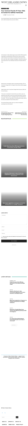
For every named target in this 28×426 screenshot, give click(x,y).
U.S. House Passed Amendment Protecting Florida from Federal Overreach (17, 319)
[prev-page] (2, 208)
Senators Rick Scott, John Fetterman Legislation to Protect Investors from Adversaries (14, 174)
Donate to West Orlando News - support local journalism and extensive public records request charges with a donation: (14, 357)
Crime (7, 8)
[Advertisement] (14, 37)
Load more (14, 325)
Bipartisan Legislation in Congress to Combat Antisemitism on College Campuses (14, 203)
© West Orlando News (6, 408)
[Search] (17, 417)
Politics (11, 317)
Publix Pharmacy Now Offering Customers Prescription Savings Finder (14, 146)
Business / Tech (13, 280)
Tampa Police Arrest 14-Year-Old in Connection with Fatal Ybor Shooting (21, 113)
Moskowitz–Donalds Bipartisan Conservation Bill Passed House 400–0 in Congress (18, 310)
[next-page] (4, 208)
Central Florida (3, 8)
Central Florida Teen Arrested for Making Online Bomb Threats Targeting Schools (7, 113)
